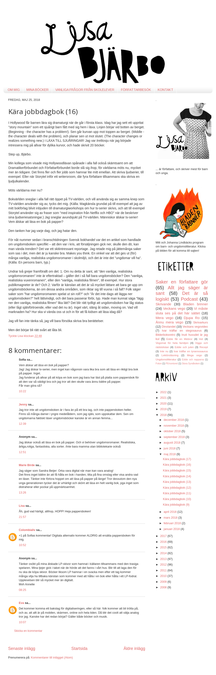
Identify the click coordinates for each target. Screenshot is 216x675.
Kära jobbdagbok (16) (177, 464)
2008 (163, 587)
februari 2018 (173, 523)
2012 (163, 564)
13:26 (22, 492)
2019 (163, 409)
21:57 (22, 517)
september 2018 (175, 437)
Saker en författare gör (182, 281)
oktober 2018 (173, 431)
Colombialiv (27, 530)
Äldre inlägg (134, 648)
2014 (163, 553)
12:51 (22, 452)
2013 (163, 559)
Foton (159, 363)
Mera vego (164, 318)
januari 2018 (172, 529)
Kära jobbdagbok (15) (177, 470)
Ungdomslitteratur (166, 359)
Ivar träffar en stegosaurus (182, 330)
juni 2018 (170, 448)
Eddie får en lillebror (179, 339)
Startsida (79, 648)
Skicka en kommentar (28, 630)
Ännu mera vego (169, 322)
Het (201, 339)
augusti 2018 (172, 442)
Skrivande (163, 304)
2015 (163, 547)
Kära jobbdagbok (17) (177, 459)
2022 (163, 392)
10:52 (22, 545)
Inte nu (164, 351)
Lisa (22, 505)
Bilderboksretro (165, 334)
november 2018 (174, 425)
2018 (163, 415)
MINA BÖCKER (37, 90)
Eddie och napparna (193, 359)
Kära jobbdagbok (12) (177, 487)
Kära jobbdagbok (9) (176, 504)
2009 (163, 581)
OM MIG (14, 90)
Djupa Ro (192, 318)
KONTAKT (165, 90)
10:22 (22, 391)
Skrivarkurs (200, 322)
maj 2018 (170, 454)
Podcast (189, 299)
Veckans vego (174, 308)
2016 (163, 541)
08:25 (22, 590)
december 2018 (174, 419)
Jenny (23, 404)
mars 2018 (171, 517)
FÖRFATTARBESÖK (136, 90)
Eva (21, 603)
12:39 (22, 423)
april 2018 (170, 512)
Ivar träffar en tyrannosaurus (191, 351)
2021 (163, 397)
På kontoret (172, 363)
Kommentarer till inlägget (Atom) (52, 657)
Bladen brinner (195, 304)
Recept (204, 347)
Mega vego (194, 355)
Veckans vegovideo (195, 326)
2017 (163, 536)
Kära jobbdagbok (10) (177, 499)
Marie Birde (27, 465)
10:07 (22, 622)
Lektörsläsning (169, 355)
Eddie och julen (184, 347)
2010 (163, 576)
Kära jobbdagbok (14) (177, 476)
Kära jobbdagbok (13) (177, 482)
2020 (163, 403)
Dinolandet (169, 326)
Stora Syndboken (191, 363)
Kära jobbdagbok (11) (177, 493)
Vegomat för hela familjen (172, 343)
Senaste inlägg (21, 648)
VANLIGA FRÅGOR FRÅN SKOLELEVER (84, 90)
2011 (163, 570)
